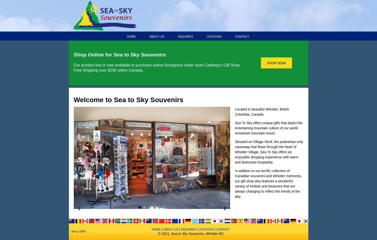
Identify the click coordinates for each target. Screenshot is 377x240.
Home (131, 36)
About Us (157, 36)
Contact (242, 36)
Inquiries (185, 36)
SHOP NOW (276, 63)
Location (214, 36)
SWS (82, 231)
